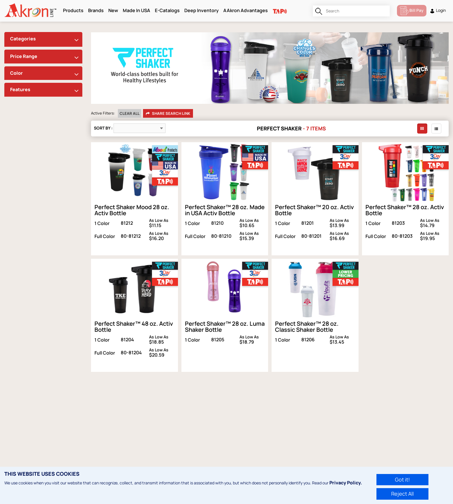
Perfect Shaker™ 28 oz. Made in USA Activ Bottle (225, 210)
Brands (96, 10)
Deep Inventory (201, 10)
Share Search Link (168, 114)
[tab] (43, 39)
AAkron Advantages (245, 10)
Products (73, 10)
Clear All (130, 113)
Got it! (402, 479)
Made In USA (136, 10)
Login (437, 11)
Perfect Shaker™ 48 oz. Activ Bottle (133, 326)
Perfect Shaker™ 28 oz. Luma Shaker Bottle (225, 326)
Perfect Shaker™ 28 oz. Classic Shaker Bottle (307, 326)
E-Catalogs (167, 10)
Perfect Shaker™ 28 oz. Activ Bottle (404, 210)
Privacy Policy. (345, 482)
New (113, 10)
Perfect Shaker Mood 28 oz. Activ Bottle (131, 210)
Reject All (402, 493)
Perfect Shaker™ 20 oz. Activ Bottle (314, 210)
